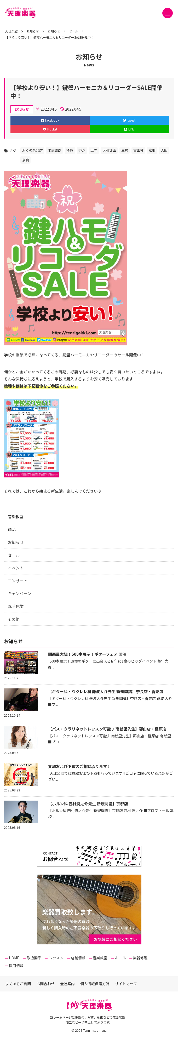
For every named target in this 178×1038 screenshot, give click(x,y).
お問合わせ (45, 983)
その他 (14, 619)
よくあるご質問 (18, 983)
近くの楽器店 (32, 150)
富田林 (138, 150)
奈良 (25, 159)
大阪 (164, 150)
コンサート (17, 580)
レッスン (56, 957)
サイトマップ (126, 983)
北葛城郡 (54, 150)
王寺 (93, 150)
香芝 (81, 150)
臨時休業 (16, 606)
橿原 (69, 150)
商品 (12, 529)
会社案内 (67, 983)
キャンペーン (19, 593)
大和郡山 (109, 150)
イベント (16, 568)
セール (14, 555)
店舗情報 (78, 957)
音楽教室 (16, 516)
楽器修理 (140, 957)
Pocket (50, 129)
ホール (120, 957)
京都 (152, 150)
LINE (129, 129)
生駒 (124, 150)
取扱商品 (34, 957)
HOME (14, 957)
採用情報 (16, 965)
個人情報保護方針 (95, 983)
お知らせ (16, 542)
